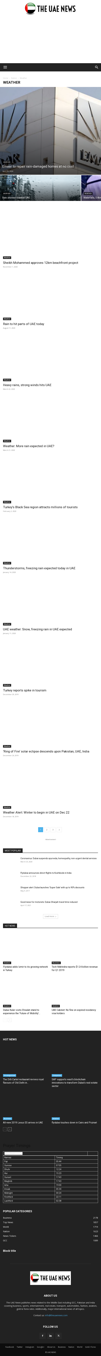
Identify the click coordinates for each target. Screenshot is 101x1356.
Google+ (40, 1347)
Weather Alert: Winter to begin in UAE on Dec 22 (36, 812)
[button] (5, 67)
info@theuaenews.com (56, 1315)
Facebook (9, 1347)
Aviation (7, 963)
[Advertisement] (50, 40)
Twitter (20, 1347)
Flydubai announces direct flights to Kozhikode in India (46, 873)
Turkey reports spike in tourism (24, 690)
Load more (50, 916)
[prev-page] (5, 1020)
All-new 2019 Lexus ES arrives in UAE (23, 1122)
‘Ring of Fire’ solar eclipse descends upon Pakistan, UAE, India (46, 751)
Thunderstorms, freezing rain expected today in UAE (39, 568)
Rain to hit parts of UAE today (23, 324)
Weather (6, 162)
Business (56, 963)
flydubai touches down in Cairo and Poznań (74, 1122)
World (79, 1347)
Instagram (29, 1347)
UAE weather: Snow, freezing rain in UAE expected (37, 629)
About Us (51, 1347)
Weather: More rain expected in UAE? (28, 446)
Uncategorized (9, 1075)
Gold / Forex (90, 1347)
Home (5, 78)
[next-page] (59, 829)
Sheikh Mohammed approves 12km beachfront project (40, 263)
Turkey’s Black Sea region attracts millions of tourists (40, 507)
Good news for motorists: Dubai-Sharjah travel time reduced (49, 902)
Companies (57, 1075)
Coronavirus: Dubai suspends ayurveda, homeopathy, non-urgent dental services (59, 858)
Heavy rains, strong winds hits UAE (27, 385)
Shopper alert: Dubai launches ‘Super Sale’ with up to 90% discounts (52, 887)
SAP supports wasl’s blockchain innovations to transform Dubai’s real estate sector (75, 1082)
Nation (14, 78)
